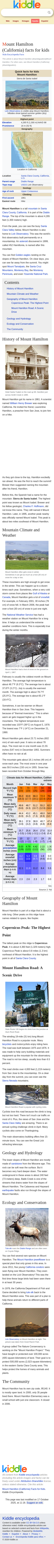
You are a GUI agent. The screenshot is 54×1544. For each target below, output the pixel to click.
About (25, 1534)
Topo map (7, 185)
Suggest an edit (34, 1502)
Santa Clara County (30, 176)
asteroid (24, 241)
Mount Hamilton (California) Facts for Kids (23, 1489)
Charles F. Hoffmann (33, 506)
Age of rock (8, 191)
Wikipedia (44, 1528)
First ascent (8, 198)
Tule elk (8, 1248)
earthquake (8, 1190)
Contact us (7, 1537)
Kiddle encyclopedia (29, 1475)
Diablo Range (27, 181)
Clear (43, 12)
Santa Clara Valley (11, 1123)
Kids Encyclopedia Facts (13, 54)
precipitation (10, 848)
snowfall (45, 597)
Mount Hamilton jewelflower (31, 1259)
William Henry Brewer (21, 403)
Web (8, 21)
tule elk (30, 1292)
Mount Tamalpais (16, 266)
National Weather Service (20, 615)
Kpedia (35, 21)
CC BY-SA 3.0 (32, 1523)
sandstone (16, 1163)
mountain (33, 208)
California (44, 176)
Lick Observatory (12, 111)
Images (16, 21)
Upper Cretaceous (29, 191)
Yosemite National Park (36, 274)
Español (44, 21)
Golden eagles (23, 255)
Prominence (8, 126)
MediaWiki (37, 1531)
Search (49, 12)
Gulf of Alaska (40, 593)
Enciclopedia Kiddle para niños (29, 1537)
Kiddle (5, 1534)
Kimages (25, 21)
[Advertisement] (27, 32)
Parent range (8, 181)
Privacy (35, 1534)
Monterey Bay (21, 270)
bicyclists (7, 1044)
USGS (24, 185)
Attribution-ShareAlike (32, 1481)
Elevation (7, 122)
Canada (6, 597)
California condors (34, 1267)
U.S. (23, 178)
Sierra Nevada (9, 1080)
